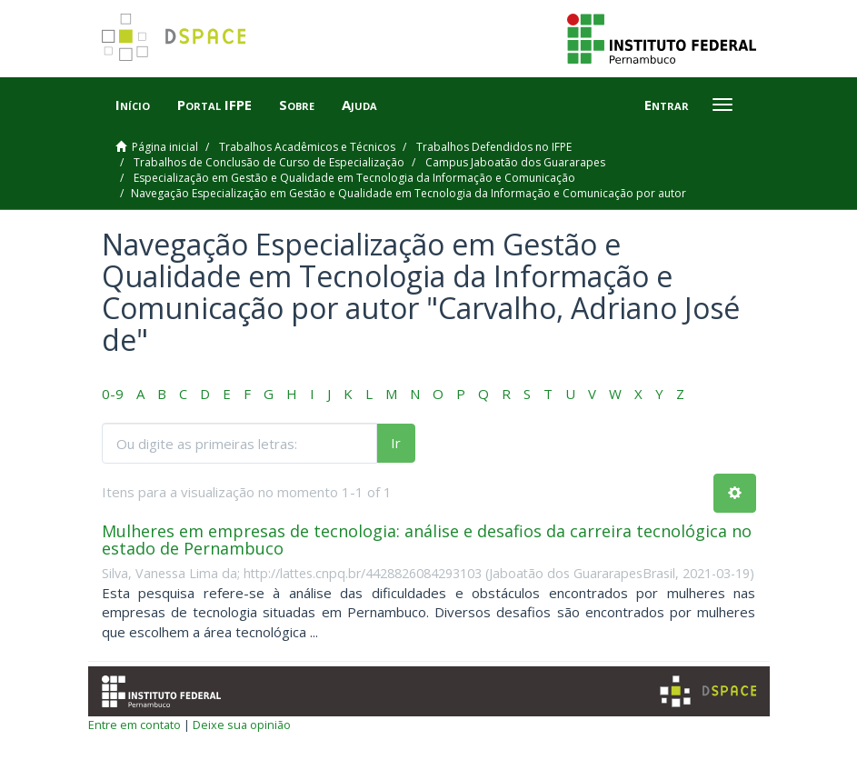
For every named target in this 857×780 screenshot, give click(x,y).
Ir (396, 443)
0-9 (113, 394)
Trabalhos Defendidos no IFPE (494, 147)
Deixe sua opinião (242, 724)
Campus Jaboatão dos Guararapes (515, 162)
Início (132, 104)
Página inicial (165, 147)
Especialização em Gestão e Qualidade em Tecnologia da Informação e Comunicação (354, 177)
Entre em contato (134, 724)
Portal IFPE (214, 104)
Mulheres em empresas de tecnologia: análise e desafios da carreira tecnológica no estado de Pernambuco (427, 540)
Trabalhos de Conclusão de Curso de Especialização (269, 162)
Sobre (296, 104)
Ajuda (359, 104)
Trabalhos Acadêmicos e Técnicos (307, 147)
